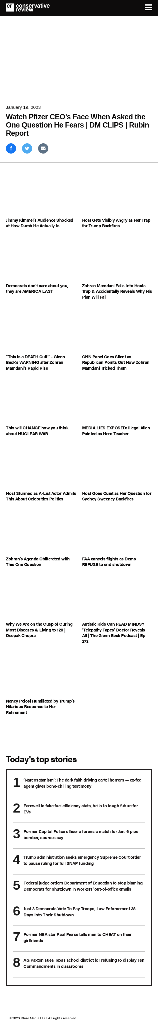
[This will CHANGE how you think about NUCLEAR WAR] (41, 402)
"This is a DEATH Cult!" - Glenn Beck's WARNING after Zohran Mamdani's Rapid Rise (35, 362)
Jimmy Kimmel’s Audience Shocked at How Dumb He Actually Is (39, 222)
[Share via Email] (43, 148)
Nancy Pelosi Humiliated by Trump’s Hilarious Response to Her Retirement (40, 706)
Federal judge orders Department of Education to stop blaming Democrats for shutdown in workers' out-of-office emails (82, 886)
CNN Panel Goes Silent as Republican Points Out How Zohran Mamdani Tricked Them (115, 362)
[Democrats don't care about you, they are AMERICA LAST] (41, 260)
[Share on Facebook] (11, 148)
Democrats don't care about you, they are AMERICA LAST (37, 288)
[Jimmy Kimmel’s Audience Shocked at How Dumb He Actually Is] (41, 194)
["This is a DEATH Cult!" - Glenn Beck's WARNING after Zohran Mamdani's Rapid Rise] (41, 331)
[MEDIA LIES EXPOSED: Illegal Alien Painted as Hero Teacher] (117, 402)
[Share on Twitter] (27, 148)
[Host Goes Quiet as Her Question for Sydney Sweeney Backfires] (117, 467)
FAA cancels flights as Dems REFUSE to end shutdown (109, 561)
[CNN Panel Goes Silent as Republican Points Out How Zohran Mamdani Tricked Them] (117, 331)
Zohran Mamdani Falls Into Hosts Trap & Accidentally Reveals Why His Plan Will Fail (117, 291)
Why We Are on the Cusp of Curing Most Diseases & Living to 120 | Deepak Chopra (39, 629)
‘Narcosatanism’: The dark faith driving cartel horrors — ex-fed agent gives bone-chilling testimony (82, 783)
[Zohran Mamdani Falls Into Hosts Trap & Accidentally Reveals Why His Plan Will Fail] (117, 260)
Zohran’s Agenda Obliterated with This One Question (37, 561)
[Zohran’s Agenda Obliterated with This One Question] (41, 533)
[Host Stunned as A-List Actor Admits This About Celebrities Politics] (41, 467)
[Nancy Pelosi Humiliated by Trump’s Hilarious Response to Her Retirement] (41, 675)
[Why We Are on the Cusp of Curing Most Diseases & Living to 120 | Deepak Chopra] (41, 598)
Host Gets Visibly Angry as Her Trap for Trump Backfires (116, 222)
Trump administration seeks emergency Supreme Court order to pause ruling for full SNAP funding (82, 860)
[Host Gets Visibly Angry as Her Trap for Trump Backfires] (117, 194)
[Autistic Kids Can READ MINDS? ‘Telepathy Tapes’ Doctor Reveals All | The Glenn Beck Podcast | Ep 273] (117, 598)
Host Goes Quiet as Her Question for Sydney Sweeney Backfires (117, 496)
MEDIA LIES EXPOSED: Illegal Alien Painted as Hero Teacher (116, 430)
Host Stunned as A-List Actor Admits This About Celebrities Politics (41, 496)
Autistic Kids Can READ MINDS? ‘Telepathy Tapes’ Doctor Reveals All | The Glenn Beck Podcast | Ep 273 (113, 632)
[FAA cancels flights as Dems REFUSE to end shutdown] (117, 533)
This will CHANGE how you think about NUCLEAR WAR (37, 430)
